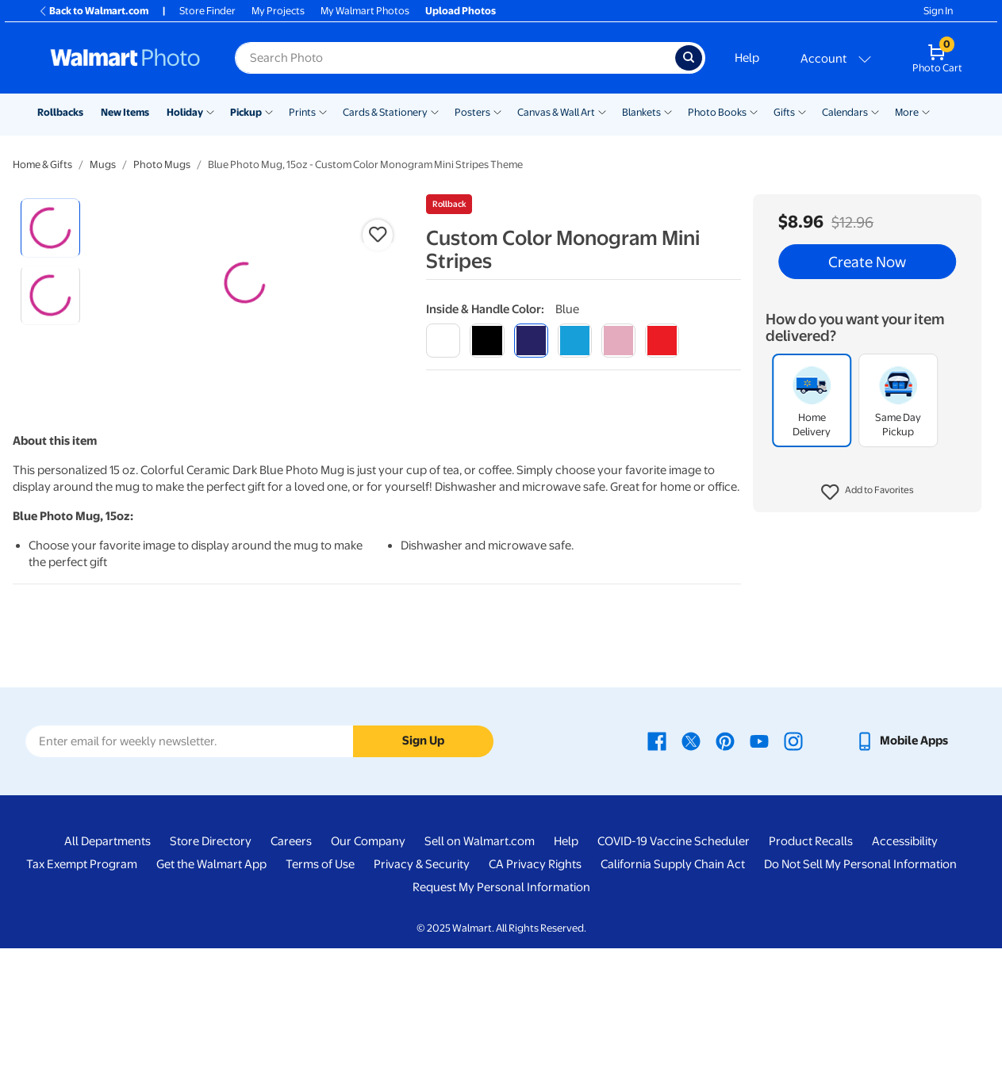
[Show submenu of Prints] (323, 111)
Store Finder (207, 11)
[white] (443, 340)
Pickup (246, 112)
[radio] (50, 228)
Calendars (845, 112)
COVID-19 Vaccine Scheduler (673, 984)
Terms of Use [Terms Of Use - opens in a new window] (320, 1007)
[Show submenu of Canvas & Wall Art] (602, 111)
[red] (662, 340)
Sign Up (423, 884)
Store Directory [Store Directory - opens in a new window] (210, 984)
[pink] (618, 340)
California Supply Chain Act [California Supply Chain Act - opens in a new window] (673, 1007)
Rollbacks (60, 112)
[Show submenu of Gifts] (802, 111)
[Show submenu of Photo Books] (753, 111)
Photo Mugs (161, 164)
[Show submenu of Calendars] (875, 111)
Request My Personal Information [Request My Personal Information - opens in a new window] (501, 1030)
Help (747, 58)
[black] (487, 340)
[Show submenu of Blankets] (668, 111)
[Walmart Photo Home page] (125, 58)
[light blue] (575, 340)
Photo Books (717, 112)
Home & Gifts (42, 164)
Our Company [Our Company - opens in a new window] (368, 984)
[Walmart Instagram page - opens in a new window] (793, 883)
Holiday (185, 112)
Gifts (784, 112)
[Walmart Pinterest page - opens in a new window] (725, 883)
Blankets (641, 112)
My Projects (278, 11)
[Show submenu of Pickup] (269, 111)
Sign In (938, 11)
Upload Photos (460, 11)
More (907, 112)
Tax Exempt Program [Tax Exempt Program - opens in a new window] (81, 1007)
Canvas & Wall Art (556, 112)
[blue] (531, 340)
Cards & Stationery (385, 112)
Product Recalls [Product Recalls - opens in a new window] (811, 984)
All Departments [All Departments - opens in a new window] (107, 984)
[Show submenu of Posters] (497, 111)
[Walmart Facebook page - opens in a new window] (656, 883)
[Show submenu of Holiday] (210, 111)
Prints (302, 112)
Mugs (103, 164)
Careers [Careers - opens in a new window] (291, 984)
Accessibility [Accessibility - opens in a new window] (905, 984)
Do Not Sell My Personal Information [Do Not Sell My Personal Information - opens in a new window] (860, 1007)
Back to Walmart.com (93, 11)
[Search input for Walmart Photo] (455, 58)
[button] (867, 492)
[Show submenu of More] (926, 111)
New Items (125, 112)
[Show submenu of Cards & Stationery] (435, 111)
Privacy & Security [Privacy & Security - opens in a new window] (422, 1007)
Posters (472, 112)
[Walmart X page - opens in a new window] (691, 883)
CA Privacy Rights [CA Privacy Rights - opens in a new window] (535, 1007)
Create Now (867, 261)
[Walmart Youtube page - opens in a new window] (759, 883)
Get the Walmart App (211, 1007)
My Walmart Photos (365, 11)
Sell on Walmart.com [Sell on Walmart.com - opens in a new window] (479, 984)
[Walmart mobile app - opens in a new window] (901, 883)
